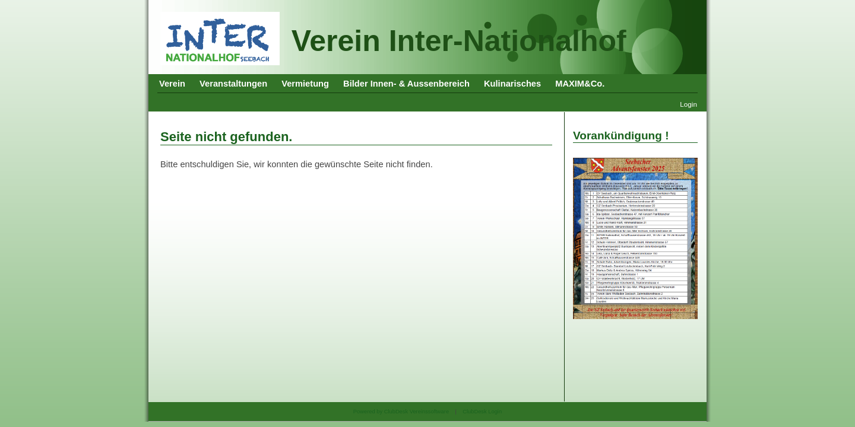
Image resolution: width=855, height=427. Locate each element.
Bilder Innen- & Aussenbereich (406, 83)
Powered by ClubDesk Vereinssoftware (401, 412)
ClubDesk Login (482, 412)
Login (688, 104)
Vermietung (305, 83)
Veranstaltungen (233, 83)
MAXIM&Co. (579, 83)
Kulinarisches (512, 83)
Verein (172, 83)
